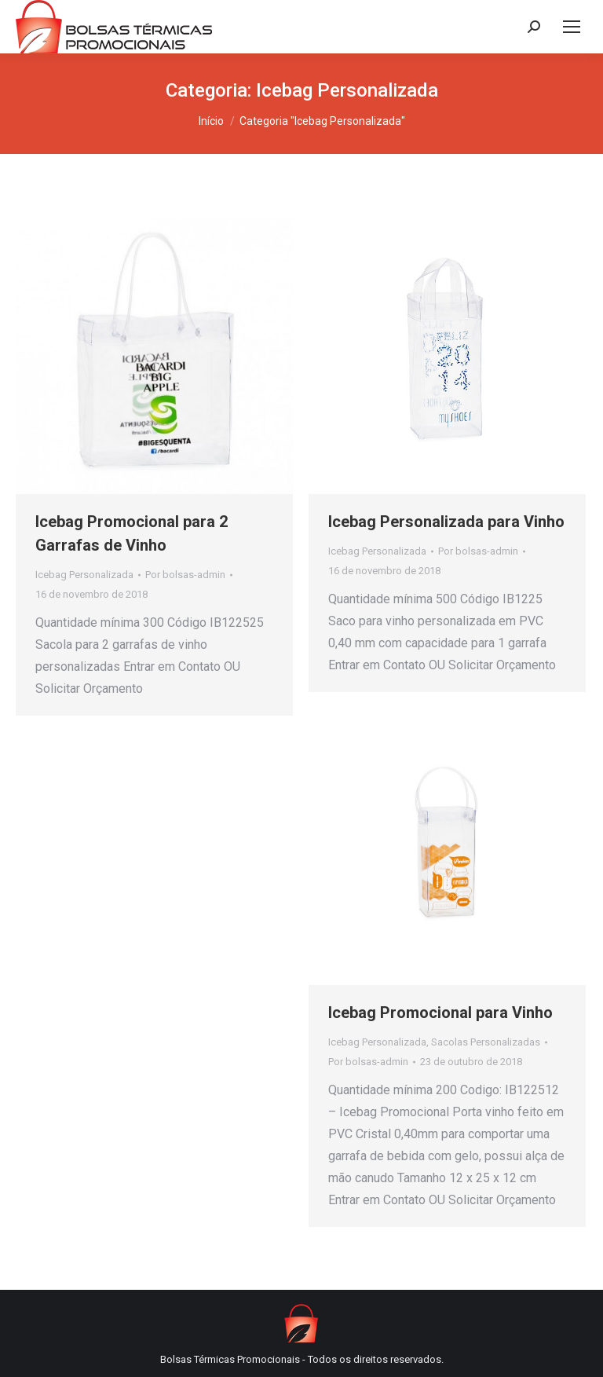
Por (185, 574)
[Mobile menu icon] (571, 26)
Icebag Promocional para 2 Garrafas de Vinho (131, 533)
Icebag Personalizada (84, 574)
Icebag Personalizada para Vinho (446, 521)
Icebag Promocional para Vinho (440, 1012)
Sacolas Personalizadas (485, 1042)
